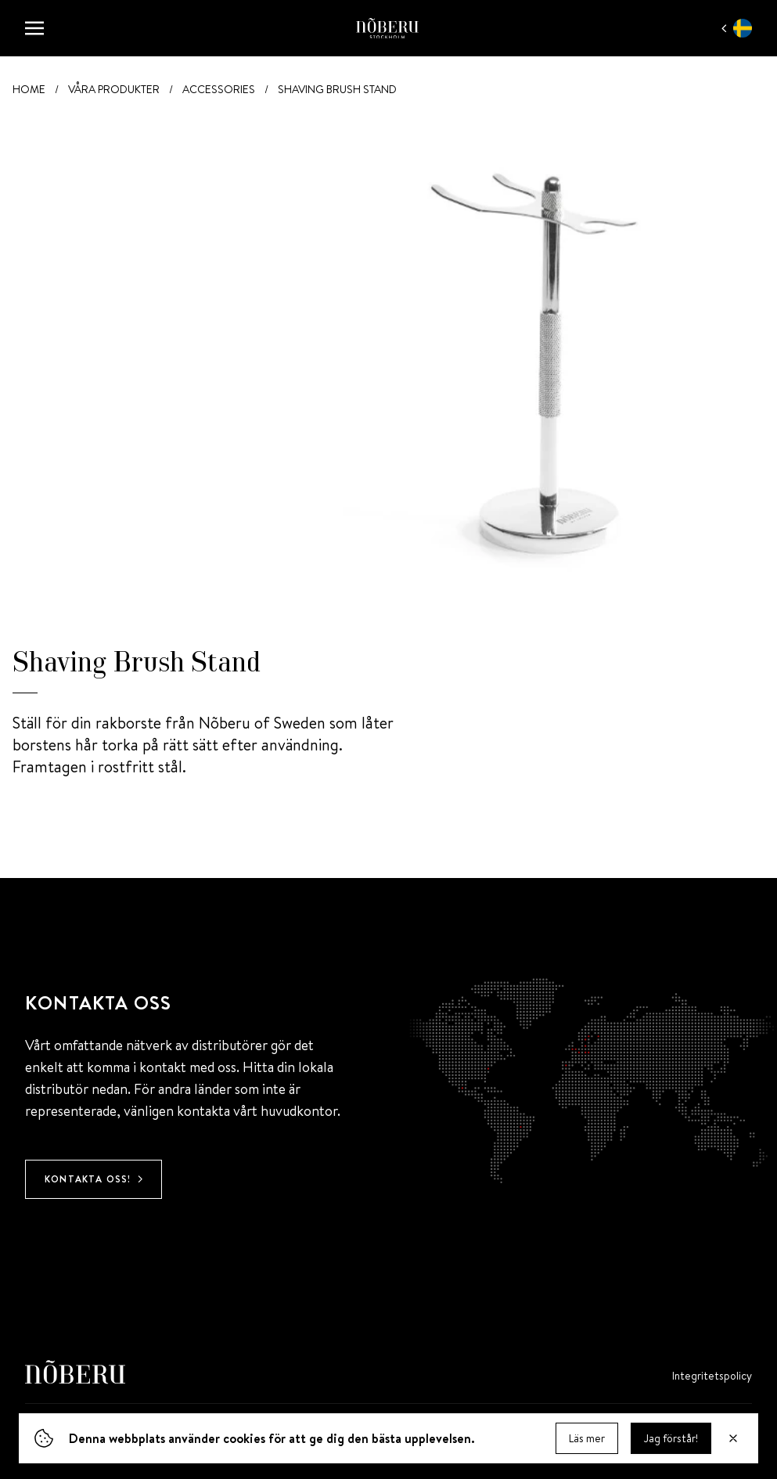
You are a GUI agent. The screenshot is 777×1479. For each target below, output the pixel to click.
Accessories (218, 89)
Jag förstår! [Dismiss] (671, 1440)
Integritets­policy (712, 1376)
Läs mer (587, 1440)
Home (29, 89)
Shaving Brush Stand (337, 89)
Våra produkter (114, 89)
